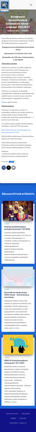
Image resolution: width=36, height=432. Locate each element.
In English (22, 418)
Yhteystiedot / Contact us (18, 423)
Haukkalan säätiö (12, 413)
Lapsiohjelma (25, 413)
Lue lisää (16, 328)
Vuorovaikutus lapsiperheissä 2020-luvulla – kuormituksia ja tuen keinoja (16, 295)
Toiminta (13, 418)
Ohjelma (4, 102)
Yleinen (11, 161)
